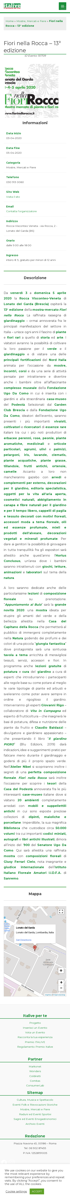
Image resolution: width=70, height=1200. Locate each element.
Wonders (35, 1071)
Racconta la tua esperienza (35, 1037)
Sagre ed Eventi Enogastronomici (35, 1118)
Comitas (35, 1080)
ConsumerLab (35, 1085)
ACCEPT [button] (37, 1191)
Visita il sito (13, 196)
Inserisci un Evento (35, 1027)
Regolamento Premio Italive (35, 1046)
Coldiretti (35, 1076)
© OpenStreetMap (59, 995)
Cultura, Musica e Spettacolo (35, 1099)
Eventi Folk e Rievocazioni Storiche (35, 1104)
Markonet (35, 1066)
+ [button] (61, 982)
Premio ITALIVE (35, 1042)
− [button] (61, 988)
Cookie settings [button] (16, 1191)
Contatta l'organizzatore (21, 211)
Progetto (35, 1022)
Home (10, 21)
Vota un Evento (35, 1032)
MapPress (48, 995)
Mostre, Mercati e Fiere (31, 21)
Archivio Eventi (35, 1123)
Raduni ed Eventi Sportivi (35, 1114)
